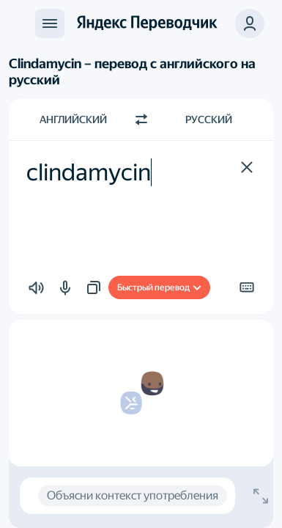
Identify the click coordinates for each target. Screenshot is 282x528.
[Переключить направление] (141, 119)
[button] (249, 23)
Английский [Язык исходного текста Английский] (73, 119)
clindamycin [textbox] (88, 172)
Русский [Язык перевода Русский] (208, 119)
